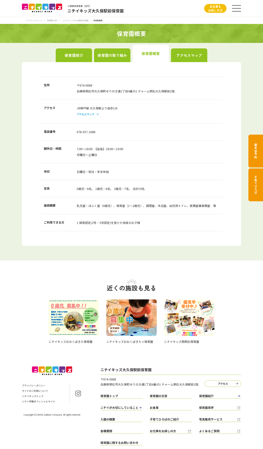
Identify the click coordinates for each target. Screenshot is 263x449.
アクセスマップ (189, 55)
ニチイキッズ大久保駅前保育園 (76, 20)
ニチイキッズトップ (34, 20)
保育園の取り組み (112, 55)
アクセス (223, 383)
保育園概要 (151, 53)
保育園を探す (52, 20)
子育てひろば (256, 185)
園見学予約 (256, 151)
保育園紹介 (74, 55)
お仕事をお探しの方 (215, 8)
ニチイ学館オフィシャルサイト (38, 401)
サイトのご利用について (35, 391)
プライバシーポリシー (34, 385)
